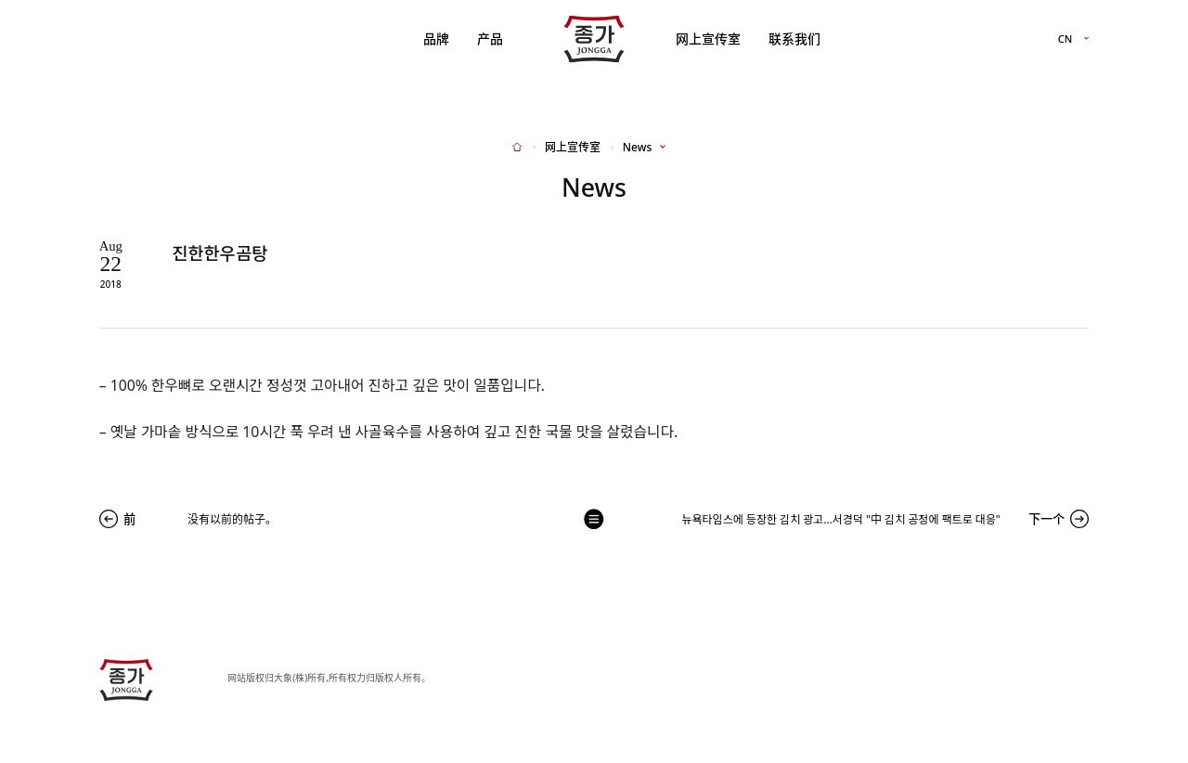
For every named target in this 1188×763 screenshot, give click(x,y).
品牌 (436, 38)
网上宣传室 (708, 38)
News (637, 147)
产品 (490, 38)
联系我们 (794, 38)
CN (1065, 39)
